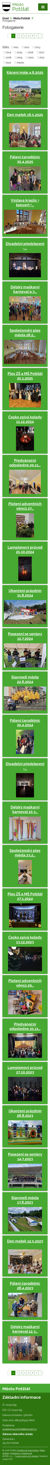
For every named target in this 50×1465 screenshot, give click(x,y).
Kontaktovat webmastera (28, 1450)
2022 (8, 62)
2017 (41, 52)
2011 (16, 47)
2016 (30, 52)
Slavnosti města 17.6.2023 (25, 1200)
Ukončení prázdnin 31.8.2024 (25, 593)
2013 (37, 47)
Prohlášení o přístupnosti (21, 1453)
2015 (19, 52)
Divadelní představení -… (25, 246)
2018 (8, 57)
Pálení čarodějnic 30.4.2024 (25, 722)
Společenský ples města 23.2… (25, 852)
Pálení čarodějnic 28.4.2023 (25, 1285)
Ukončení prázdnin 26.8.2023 (25, 1113)
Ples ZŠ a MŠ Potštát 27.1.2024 (25, 896)
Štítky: (5, 47)
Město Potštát (21, 18)
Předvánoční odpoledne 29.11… (25, 462)
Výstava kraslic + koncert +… (25, 202)
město (20, 62)
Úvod (5, 18)
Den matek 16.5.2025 (25, 115)
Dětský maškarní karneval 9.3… (25, 289)
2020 (31, 57)
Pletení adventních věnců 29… (25, 983)
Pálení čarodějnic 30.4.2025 (25, 159)
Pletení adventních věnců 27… (25, 506)
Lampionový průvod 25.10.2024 (25, 549)
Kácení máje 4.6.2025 (25, 72)
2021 (41, 57)
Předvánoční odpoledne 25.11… (25, 1026)
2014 (8, 52)
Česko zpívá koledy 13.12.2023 (25, 939)
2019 (19, 57)
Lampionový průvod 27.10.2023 (25, 1069)
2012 (26, 47)
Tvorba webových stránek (26, 1456)
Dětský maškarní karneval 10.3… (25, 809)
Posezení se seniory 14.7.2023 (25, 1156)
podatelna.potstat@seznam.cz (19, 1429)
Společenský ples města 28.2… (25, 332)
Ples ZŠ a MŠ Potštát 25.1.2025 (25, 376)
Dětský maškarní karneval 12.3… (25, 1329)
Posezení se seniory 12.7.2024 (25, 636)
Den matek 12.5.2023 (25, 1241)
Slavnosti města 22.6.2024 (25, 679)
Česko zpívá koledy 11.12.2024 (25, 419)
